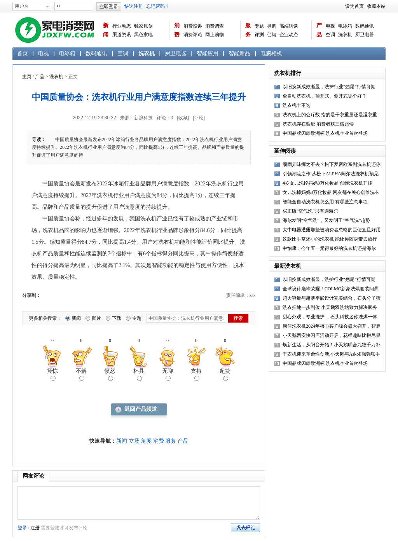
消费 (177, 30)
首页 (22, 53)
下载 (116, 318)
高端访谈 (288, 26)
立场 (134, 441)
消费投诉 (192, 26)
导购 (271, 26)
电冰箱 (345, 26)
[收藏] (183, 117)
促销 (271, 34)
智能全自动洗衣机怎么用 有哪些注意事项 (325, 201)
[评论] (199, 117)
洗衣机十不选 (297, 105)
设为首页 (354, 6)
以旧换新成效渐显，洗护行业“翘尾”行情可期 (329, 86)
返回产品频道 (140, 409)
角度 (146, 441)
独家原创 (143, 26)
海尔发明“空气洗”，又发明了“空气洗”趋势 (326, 220)
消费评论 (192, 34)
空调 (330, 34)
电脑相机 (271, 53)
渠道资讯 (121, 34)
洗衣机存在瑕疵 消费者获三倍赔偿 (318, 124)
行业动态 (121, 26)
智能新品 (239, 53)
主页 (26, 76)
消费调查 (214, 26)
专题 (259, 26)
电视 (330, 26)
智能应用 (207, 53)
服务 (248, 30)
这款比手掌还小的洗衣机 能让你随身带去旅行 (330, 239)
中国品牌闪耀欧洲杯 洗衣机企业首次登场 (325, 133)
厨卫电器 (364, 34)
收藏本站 (376, 6)
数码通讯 (364, 26)
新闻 (105, 30)
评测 (259, 34)
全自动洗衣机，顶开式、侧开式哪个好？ (325, 96)
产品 (319, 30)
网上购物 (214, 34)
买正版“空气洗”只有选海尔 (310, 211)
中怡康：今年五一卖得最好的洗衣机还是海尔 (329, 248)
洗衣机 (345, 34)
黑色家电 (143, 34)
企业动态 (288, 34)
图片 (96, 318)
